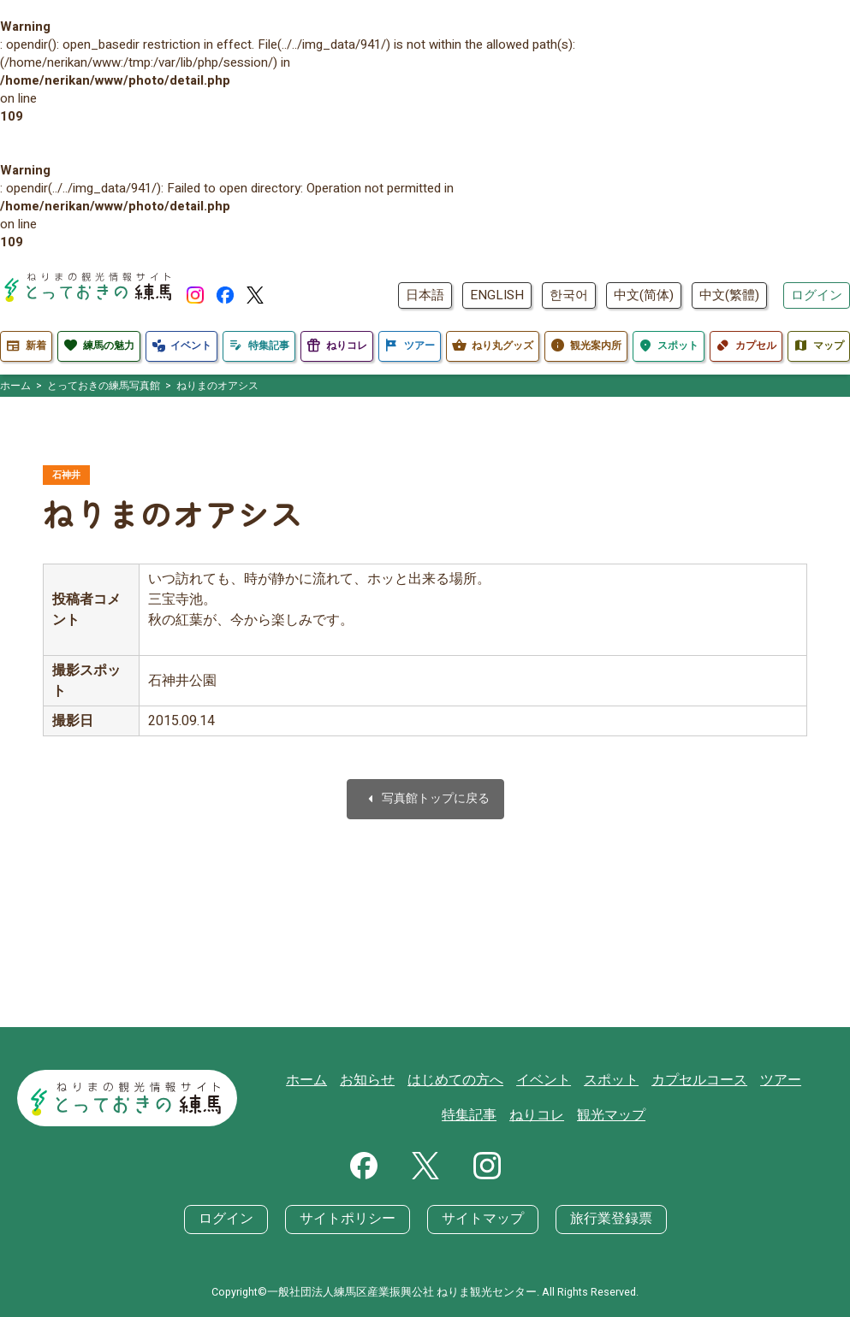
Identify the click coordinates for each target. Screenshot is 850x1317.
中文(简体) (644, 295)
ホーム (290, 1081)
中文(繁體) (729, 295)
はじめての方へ (432, 1081)
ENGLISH (497, 295)
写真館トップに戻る (425, 800)
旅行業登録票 (600, 1219)
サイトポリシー (351, 1219)
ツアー (740, 1081)
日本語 (425, 295)
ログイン (816, 295)
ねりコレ (509, 1116)
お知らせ (348, 1081)
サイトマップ (479, 1219)
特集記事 (797, 1081)
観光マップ (580, 1116)
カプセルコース (663, 1081)
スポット (579, 1081)
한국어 (569, 295)
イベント (515, 1081)
